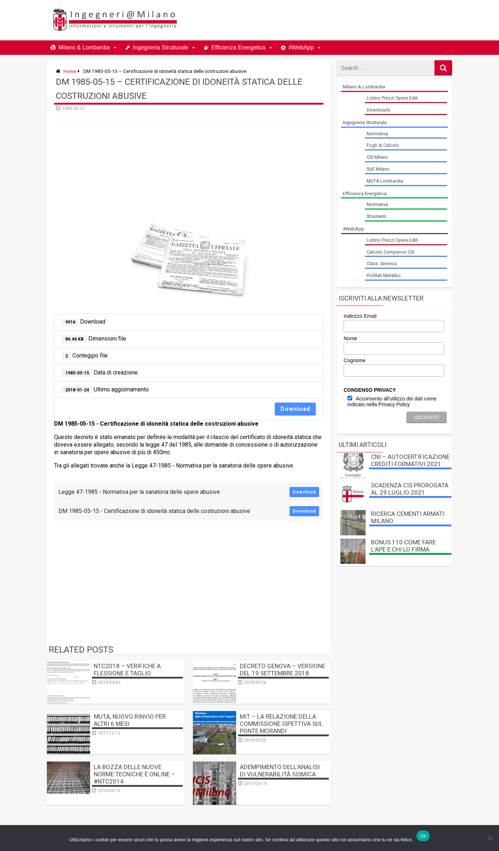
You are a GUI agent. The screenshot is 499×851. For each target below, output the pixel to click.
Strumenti (376, 216)
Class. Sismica (382, 263)
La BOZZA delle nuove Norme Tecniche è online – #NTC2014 (134, 774)
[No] (490, 838)
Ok (423, 836)
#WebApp (301, 47)
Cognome (355, 360)
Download (295, 408)
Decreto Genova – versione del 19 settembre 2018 (282, 669)
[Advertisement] (318, 20)
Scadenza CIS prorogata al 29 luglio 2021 (410, 489)
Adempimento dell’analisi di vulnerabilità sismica (280, 770)
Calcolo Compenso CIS (390, 252)
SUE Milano (378, 169)
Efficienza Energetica (238, 47)
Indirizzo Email (360, 316)
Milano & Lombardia (84, 47)
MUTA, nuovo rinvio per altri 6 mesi (130, 720)
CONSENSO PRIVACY (370, 390)
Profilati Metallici (384, 275)
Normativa (377, 133)
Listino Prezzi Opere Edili (392, 98)
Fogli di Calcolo (383, 145)
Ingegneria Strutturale (160, 47)
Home (69, 71)
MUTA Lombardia (385, 181)
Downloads (378, 110)
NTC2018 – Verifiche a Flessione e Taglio (127, 669)
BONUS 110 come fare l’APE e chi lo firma (403, 546)
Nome (350, 338)
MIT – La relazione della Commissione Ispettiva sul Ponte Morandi (281, 723)
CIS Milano (377, 157)
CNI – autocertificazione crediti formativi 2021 (410, 460)
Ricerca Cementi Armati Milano (408, 517)
